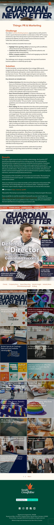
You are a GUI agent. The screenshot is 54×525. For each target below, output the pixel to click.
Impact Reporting (25, 284)
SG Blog (34, 286)
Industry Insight (36, 284)
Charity (5, 284)
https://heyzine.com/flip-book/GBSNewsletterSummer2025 (19, 198)
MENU (4, 4)
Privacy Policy (12, 518)
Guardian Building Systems (20, 33)
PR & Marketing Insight (24, 286)
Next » (29, 476)
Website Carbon (32, 500)
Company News (13, 284)
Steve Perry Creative (37, 520)
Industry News (47, 284)
